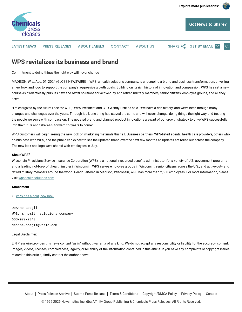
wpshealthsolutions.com (36, 178)
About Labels (91, 46)
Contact (120, 46)
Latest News (24, 46)
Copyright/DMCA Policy (159, 294)
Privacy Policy (191, 294)
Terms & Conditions (124, 294)
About (29, 294)
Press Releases (57, 46)
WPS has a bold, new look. (35, 196)
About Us (145, 46)
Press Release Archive (53, 294)
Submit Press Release (89, 294)
